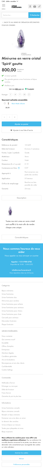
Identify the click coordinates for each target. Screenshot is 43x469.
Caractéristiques (21, 237)
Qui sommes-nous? (8, 339)
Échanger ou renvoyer (10, 386)
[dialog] (21, 450)
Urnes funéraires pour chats (11, 314)
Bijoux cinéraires (7, 290)
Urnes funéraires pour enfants (12, 304)
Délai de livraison (8, 389)
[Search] (34, 15)
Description (21, 197)
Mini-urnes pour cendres (10, 300)
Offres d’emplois (8, 346)
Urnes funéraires (8, 294)
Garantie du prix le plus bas (11, 396)
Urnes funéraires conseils (11, 408)
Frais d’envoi (6, 392)
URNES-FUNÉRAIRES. (10, 331)
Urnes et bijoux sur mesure (11, 424)
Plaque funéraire (7, 324)
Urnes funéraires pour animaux (13, 307)
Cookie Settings (7, 369)
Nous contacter (7, 336)
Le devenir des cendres (10, 421)
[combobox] (15, 15)
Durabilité (5, 342)
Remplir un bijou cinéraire (11, 414)
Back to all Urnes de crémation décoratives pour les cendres (20, 23)
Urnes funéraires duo (9, 297)
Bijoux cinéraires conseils (10, 411)
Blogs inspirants (7, 431)
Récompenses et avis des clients (13, 363)
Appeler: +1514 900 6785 (21, 261)
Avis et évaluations (8, 359)
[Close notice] (40, 435)
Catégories (6, 285)
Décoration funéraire (9, 321)
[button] (10, 1)
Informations (6, 402)
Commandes (6, 377)
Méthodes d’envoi (8, 382)
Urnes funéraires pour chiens (12, 310)
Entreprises (6, 349)
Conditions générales (9, 356)
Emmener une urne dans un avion (14, 418)
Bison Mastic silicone (18, 103)
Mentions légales (8, 353)
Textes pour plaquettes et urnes (12, 428)
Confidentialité (7, 366)
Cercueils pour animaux (10, 317)
